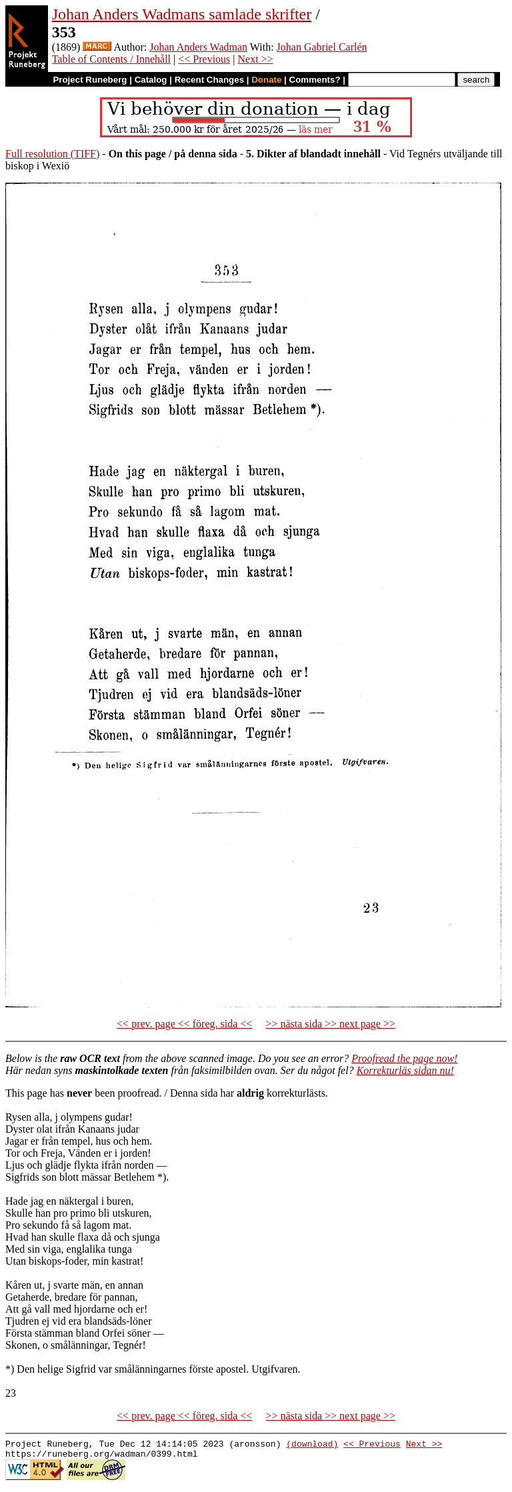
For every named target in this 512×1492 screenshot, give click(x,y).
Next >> (255, 59)
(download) (312, 1445)
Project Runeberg (90, 80)
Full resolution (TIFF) (52, 153)
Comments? (315, 80)
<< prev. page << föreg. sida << (184, 1023)
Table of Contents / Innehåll (111, 59)
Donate (266, 80)
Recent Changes (209, 80)
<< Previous (204, 59)
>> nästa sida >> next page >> (330, 1023)
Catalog (151, 80)
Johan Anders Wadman (198, 47)
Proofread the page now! (404, 1058)
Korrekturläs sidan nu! (405, 1070)
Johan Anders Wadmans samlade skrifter (182, 14)
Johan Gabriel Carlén (322, 47)
